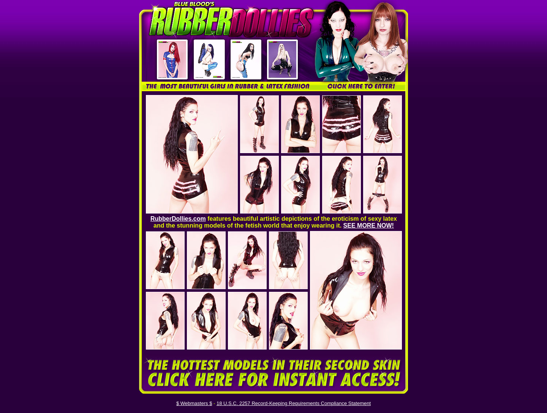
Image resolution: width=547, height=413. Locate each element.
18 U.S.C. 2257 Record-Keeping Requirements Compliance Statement (294, 403)
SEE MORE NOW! (368, 225)
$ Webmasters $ (194, 403)
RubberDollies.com (178, 218)
